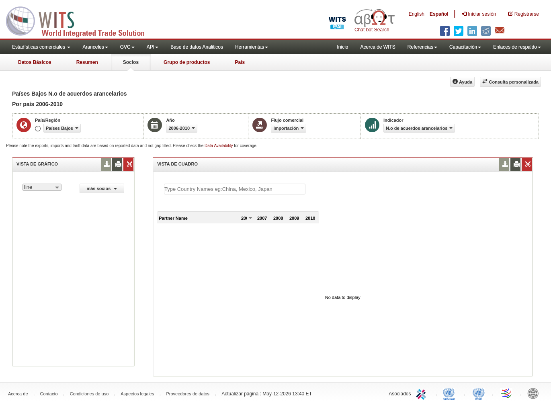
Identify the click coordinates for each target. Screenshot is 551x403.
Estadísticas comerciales (41, 47)
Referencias (422, 47)
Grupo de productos (187, 62)
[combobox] (42, 187)
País (240, 62)
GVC (127, 47)
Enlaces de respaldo (517, 47)
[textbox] (234, 189)
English (416, 14)
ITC (422, 393)
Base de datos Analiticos (196, 47)
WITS (80, 20)
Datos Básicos (34, 62)
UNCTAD (450, 393)
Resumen (87, 62)
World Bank (535, 393)
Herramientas (251, 47)
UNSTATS (479, 393)
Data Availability (219, 145)
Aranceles (95, 47)
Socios (131, 62)
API (152, 47)
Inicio (342, 47)
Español (439, 14)
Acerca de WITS (377, 47)
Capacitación (465, 47)
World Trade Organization (507, 393)
